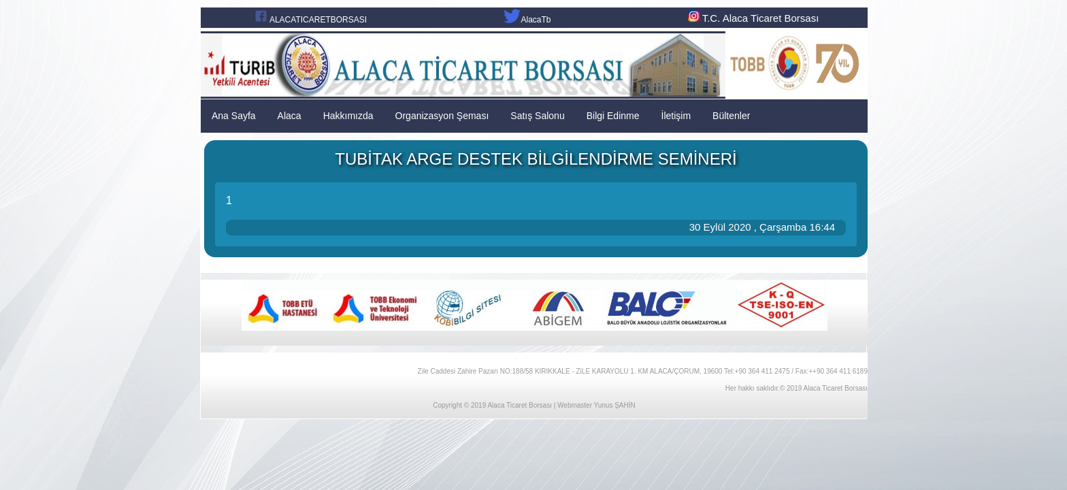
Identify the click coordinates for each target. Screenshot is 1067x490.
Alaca (289, 115)
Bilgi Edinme (613, 115)
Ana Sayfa (234, 115)
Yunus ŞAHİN (615, 405)
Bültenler (731, 115)
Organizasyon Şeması (442, 115)
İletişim (676, 115)
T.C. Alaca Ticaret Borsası (752, 18)
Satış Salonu (537, 115)
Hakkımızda (348, 115)
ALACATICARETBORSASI (318, 19)
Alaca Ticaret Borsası (519, 405)
